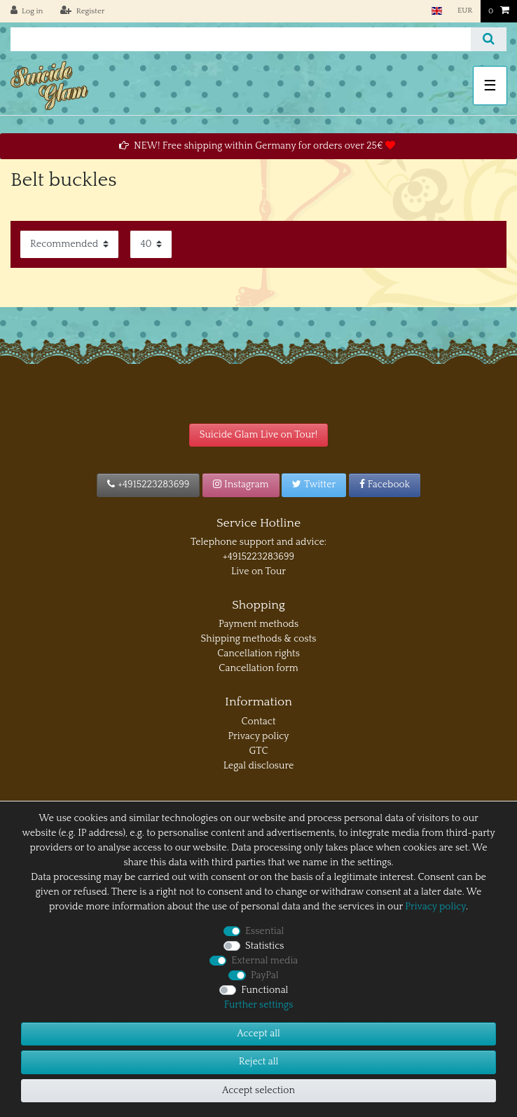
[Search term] (241, 39)
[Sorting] (69, 244)
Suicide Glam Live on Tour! (258, 434)
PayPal (265, 975)
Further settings (259, 1004)
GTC (258, 751)
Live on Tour (258, 571)
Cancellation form (258, 668)
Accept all (258, 1033)
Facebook (385, 484)
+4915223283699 (148, 484)
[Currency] (465, 11)
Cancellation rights (258, 653)
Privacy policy (258, 736)
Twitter (314, 484)
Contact (259, 721)
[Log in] (27, 11)
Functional (264, 990)
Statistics (264, 946)
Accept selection (258, 1090)
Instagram (241, 484)
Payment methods (258, 624)
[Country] (436, 11)
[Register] (82, 11)
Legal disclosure (258, 765)
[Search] (488, 39)
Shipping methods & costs (259, 638)
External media (264, 960)
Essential (264, 931)
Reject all (259, 1061)
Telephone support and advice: (258, 542)
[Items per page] (151, 244)
